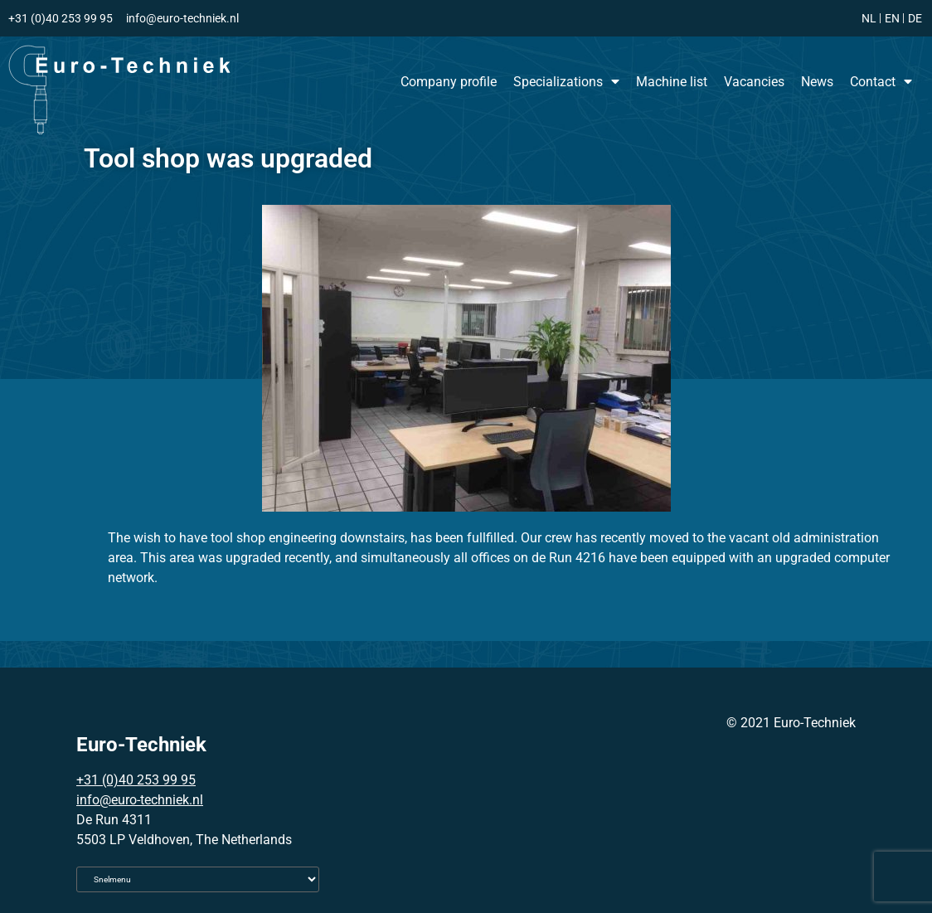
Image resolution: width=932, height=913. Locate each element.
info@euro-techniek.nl (139, 800)
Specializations (566, 81)
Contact (881, 81)
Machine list (671, 82)
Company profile (448, 82)
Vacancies (754, 82)
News (817, 82)
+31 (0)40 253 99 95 (136, 780)
